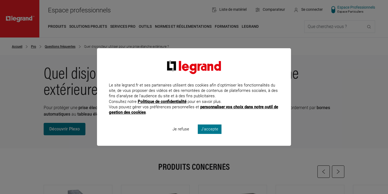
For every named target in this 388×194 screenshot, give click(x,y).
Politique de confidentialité (162, 108)
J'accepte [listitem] (209, 136)
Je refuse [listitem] (180, 136)
